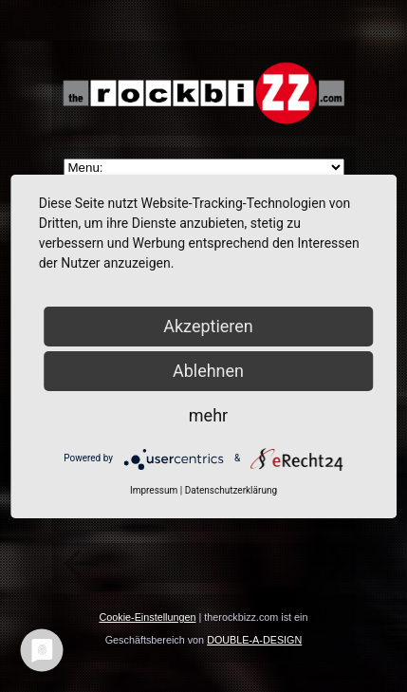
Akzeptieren (208, 326)
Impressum (153, 490)
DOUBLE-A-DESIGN (254, 639)
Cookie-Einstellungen (147, 617)
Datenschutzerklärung (231, 490)
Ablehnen (208, 371)
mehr (208, 415)
